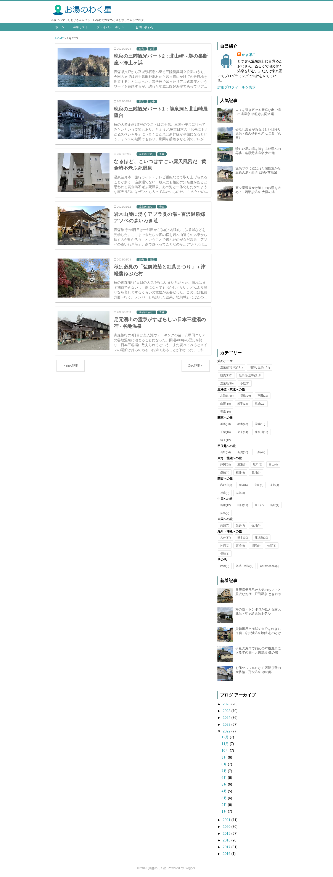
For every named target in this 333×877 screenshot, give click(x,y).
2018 (227, 840)
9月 (225, 757)
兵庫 (224, 493)
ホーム (59, 27)
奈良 (258, 484)
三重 (241, 464)
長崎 (224, 553)
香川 (256, 525)
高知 (224, 525)
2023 (227, 724)
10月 (226, 750)
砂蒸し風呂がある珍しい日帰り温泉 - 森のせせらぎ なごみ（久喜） (258, 133)
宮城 (260, 403)
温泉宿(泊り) (231, 367)
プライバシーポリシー (112, 27)
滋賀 (240, 493)
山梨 (260, 452)
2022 (227, 731)
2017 (227, 847)
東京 (242, 432)
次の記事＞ (195, 363)
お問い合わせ (145, 27)
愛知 (224, 472)
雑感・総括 (244, 566)
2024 (227, 717)
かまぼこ (249, 55)
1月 (225, 811)
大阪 (243, 484)
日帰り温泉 (259, 367)
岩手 (242, 403)
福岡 (256, 545)
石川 (256, 472)
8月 (225, 764)
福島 (245, 395)
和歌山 (226, 484)
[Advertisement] (249, 276)
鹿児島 (261, 537)
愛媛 (240, 525)
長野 (225, 452)
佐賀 (271, 545)
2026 (227, 704)
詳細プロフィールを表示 (236, 87)
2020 (227, 826)
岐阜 (257, 464)
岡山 (259, 505)
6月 (225, 777)
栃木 (242, 424)
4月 (225, 791)
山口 (242, 505)
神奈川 (261, 432)
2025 (227, 711)
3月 (225, 798)
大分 (225, 537)
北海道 (227, 395)
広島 (224, 513)
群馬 (225, 424)
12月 (226, 737)
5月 (225, 784)
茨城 (260, 424)
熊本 (242, 537)
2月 (225, 805)
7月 (225, 771)
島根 (225, 505)
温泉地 (227, 383)
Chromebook (269, 566)
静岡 (225, 464)
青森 (225, 411)
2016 (227, 854)
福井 (240, 472)
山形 (225, 403)
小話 (244, 383)
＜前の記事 (70, 363)
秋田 (262, 395)
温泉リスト (80, 27)
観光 (226, 375)
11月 (226, 744)
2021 (227, 820)
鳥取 (274, 505)
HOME (59, 38)
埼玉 (225, 440)
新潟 (242, 452)
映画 (224, 566)
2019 (227, 833)
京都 (274, 484)
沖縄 (224, 545)
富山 (273, 464)
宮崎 (240, 545)
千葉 (225, 432)
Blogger (190, 868)
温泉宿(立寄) (250, 375)
